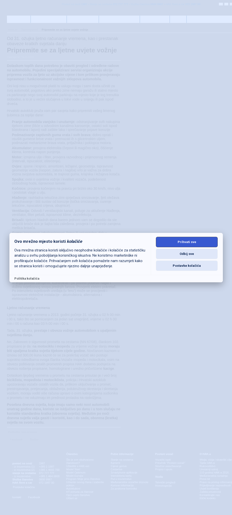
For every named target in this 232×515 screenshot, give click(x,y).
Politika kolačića (26, 278)
